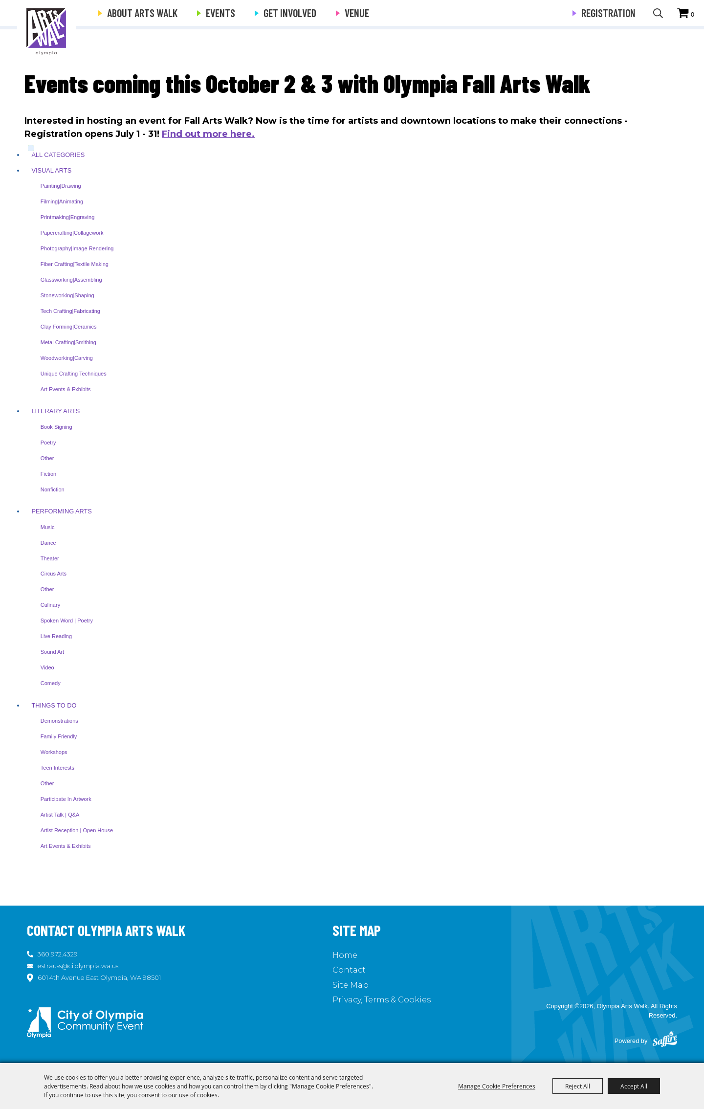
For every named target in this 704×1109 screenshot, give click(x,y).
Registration (608, 12)
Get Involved (290, 12)
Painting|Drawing (61, 186)
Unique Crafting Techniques (74, 374)
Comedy (51, 683)
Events (220, 12)
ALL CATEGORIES (58, 154)
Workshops (54, 752)
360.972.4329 (58, 954)
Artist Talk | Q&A (60, 815)
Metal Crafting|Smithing (68, 342)
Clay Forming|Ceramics (69, 327)
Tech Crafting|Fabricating (70, 311)
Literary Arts (55, 411)
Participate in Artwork (66, 799)
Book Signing (56, 427)
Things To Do (53, 705)
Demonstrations (59, 721)
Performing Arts (61, 511)
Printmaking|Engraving (67, 217)
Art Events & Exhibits (66, 389)
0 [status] (692, 14)
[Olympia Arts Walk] (47, 29)
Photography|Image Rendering (77, 248)
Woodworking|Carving (67, 358)
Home (344, 955)
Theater (50, 558)
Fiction (48, 474)
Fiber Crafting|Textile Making (75, 264)
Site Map (350, 985)
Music (48, 527)
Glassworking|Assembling (71, 280)
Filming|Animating (62, 201)
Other (47, 458)
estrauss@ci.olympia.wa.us (78, 966)
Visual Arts (51, 170)
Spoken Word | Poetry (67, 620)
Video (47, 667)
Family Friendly (59, 736)
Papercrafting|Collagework (72, 233)
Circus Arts (53, 574)
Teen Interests (57, 768)
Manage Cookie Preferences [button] (496, 1086)
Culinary (50, 605)
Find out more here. (208, 134)
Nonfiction (53, 489)
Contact (349, 970)
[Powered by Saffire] (665, 1041)
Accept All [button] (633, 1086)
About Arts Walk (142, 12)
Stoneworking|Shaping (67, 295)
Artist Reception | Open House (77, 830)
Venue (357, 12)
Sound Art (52, 652)
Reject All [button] (577, 1086)
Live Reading (56, 636)
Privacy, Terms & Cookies (381, 999)
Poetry (48, 442)
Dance (48, 543)
